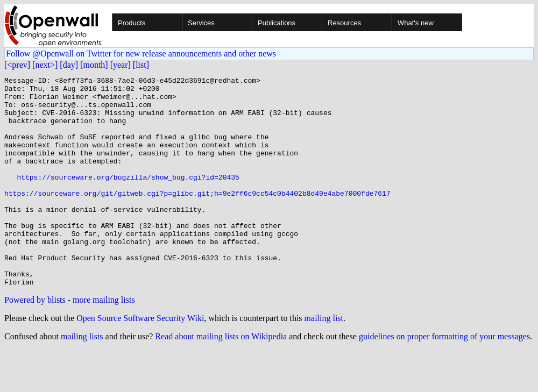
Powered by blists (35, 341)
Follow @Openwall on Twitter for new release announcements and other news (141, 53)
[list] (141, 64)
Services (201, 23)
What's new (416, 23)
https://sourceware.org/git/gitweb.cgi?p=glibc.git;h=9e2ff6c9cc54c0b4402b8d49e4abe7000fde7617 (197, 217)
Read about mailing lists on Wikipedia (221, 378)
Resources (344, 23)
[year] (120, 64)
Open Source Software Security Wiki (140, 360)
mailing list (324, 360)
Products (131, 23)
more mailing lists (104, 341)
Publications (276, 23)
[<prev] (17, 64)
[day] (69, 64)
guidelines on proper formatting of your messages (444, 378)
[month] (94, 64)
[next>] (45, 64)
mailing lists (82, 378)
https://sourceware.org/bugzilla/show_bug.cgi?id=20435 (128, 198)
